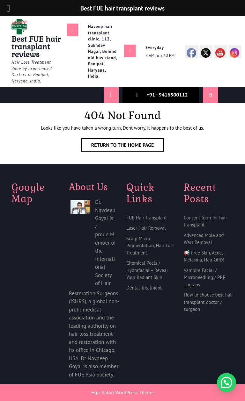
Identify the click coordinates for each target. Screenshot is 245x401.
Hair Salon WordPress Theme (122, 392)
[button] (226, 382)
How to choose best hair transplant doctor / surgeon (208, 302)
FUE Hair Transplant (146, 218)
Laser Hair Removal (146, 228)
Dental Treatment (144, 288)
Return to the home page (127, 146)
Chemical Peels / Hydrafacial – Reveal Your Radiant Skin (147, 270)
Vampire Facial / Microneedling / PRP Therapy (204, 277)
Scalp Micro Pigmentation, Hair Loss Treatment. (150, 245)
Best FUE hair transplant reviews (36, 46)
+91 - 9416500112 (167, 94)
